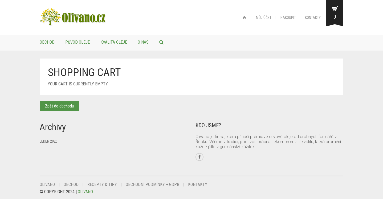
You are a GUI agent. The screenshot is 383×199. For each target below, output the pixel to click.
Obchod (47, 42)
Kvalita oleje (113, 42)
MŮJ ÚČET (263, 17)
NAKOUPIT (288, 17)
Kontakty (197, 184)
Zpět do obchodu (59, 106)
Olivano (47, 184)
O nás (143, 42)
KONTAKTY (313, 17)
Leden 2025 (49, 141)
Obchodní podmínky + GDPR (152, 184)
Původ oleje (77, 42)
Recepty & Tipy (102, 184)
